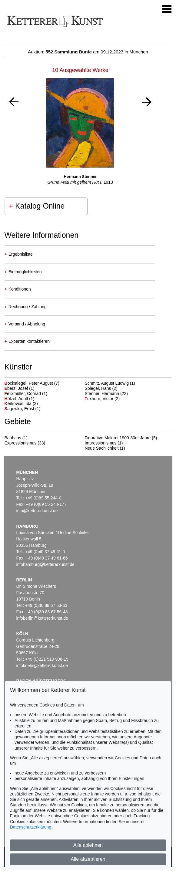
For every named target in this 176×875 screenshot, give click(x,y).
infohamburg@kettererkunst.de (45, 564)
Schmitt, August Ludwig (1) (110, 383)
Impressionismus (100, 443)
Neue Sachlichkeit (101, 448)
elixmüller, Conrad (23, 393)
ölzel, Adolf (17, 398)
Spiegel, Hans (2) (101, 388)
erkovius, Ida (19, 403)
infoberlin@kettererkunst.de (42, 618)
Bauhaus (13, 437)
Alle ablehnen (88, 845)
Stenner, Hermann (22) (106, 393)
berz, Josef (17, 388)
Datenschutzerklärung (30, 827)
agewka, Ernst (20, 408)
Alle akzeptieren (88, 859)
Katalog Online (37, 206)
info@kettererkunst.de (37, 510)
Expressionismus (21, 443)
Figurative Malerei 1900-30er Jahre (118, 437)
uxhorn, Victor (100, 398)
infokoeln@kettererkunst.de (42, 665)
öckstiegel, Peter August (29, 383)
